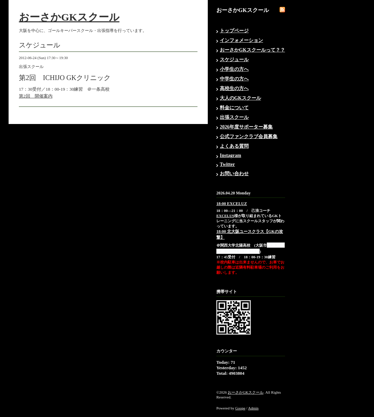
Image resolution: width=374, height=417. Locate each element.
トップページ (234, 30)
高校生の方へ (234, 88)
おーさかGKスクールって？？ (252, 50)
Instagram (230, 155)
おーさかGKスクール (69, 17)
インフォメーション (241, 40)
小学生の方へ (234, 69)
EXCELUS (225, 216)
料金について (234, 107)
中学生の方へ (234, 78)
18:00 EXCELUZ (231, 203)
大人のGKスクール (240, 98)
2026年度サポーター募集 (246, 126)
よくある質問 (234, 146)
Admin (253, 408)
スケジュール (234, 59)
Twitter (227, 164)
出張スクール (234, 117)
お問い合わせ (234, 173)
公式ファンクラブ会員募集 (248, 136)
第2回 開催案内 (36, 96)
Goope (240, 408)
